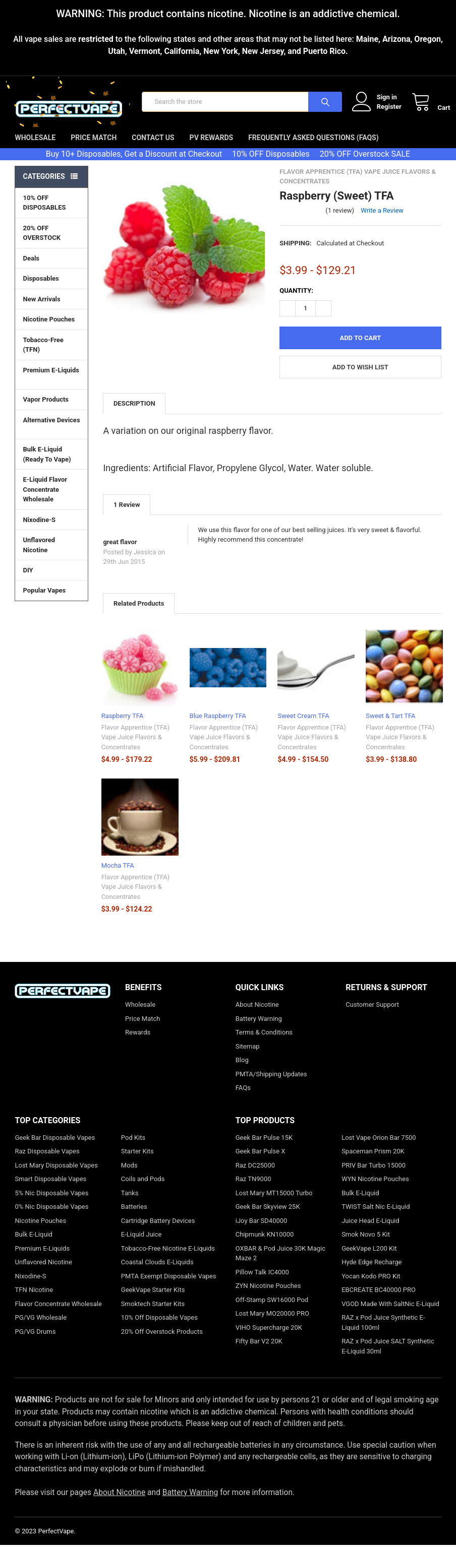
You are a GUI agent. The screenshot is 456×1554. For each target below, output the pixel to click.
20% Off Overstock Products (162, 1340)
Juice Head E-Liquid (370, 1230)
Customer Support (372, 1013)
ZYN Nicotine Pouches (268, 1295)
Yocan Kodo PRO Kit (370, 1285)
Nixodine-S (39, 529)
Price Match (94, 147)
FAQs (243, 1096)
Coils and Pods (143, 1188)
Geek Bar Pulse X (261, 1160)
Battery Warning (259, 1027)
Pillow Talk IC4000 (262, 1281)
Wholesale (35, 147)
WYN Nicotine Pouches (375, 1188)
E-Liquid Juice (141, 1243)
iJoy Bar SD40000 (262, 1230)
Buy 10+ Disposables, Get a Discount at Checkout (134, 163)
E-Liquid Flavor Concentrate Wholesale (51, 498)
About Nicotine (257, 1013)
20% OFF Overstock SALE (365, 163)
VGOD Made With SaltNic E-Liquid (390, 1313)
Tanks (130, 1202)
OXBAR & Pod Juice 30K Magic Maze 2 (280, 1262)
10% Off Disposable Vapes (159, 1326)
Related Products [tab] (138, 612)
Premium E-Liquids (51, 384)
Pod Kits (133, 1146)
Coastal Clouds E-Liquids (157, 1271)
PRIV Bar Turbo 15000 (373, 1174)
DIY (51, 579)
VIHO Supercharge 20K (269, 1336)
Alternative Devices (51, 434)
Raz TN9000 (253, 1188)
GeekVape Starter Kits (153, 1299)
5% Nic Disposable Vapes (51, 1202)
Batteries (134, 1215)
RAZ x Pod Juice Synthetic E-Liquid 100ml (383, 1331)
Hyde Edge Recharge (371, 1271)
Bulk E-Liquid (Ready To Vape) (47, 463)
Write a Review (382, 219)
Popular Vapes (51, 599)
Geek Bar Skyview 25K (268, 1215)
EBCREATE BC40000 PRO (378, 1299)
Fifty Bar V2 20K (259, 1350)
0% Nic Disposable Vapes (51, 1215)
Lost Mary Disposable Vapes (56, 1174)
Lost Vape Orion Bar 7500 (378, 1146)
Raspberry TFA (122, 725)
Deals (31, 267)
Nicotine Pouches (49, 328)
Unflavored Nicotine (39, 554)
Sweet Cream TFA (303, 725)
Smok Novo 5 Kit (365, 1243)
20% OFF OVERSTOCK (42, 242)
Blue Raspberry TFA (218, 725)
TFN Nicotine (34, 1299)
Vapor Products (51, 408)
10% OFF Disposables (271, 163)
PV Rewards (212, 147)
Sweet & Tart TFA (390, 725)
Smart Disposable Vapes (50, 1188)
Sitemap (248, 1055)
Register (380, 111)
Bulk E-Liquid (33, 1243)
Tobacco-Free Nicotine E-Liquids (168, 1257)
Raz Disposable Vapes (47, 1160)
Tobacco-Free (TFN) (51, 354)
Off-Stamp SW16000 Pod (272, 1309)
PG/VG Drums (35, 1340)
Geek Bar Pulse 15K (264, 1146)
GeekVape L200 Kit (368, 1257)
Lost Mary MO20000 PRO (272, 1322)
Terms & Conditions (264, 1041)
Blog (242, 1069)
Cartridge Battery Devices (158, 1230)
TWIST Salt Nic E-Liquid (375, 1215)
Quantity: (296, 299)
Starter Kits (137, 1160)
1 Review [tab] (126, 513)
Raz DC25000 (255, 1174)
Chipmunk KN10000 (265, 1243)
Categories (44, 185)
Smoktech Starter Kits (153, 1313)
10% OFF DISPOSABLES (44, 212)
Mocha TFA (117, 874)
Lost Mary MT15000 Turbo (274, 1202)
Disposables (51, 287)
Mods (129, 1174)
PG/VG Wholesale (41, 1326)
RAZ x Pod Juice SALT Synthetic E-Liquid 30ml (387, 1355)
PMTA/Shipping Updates (271, 1083)
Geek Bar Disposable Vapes (55, 1146)
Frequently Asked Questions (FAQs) (313, 147)
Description (134, 412)
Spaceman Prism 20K (373, 1160)
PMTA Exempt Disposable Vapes (168, 1285)
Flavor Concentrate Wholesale (58, 1313)
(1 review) (339, 219)
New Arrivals (41, 308)
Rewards (137, 1041)
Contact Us (153, 147)
